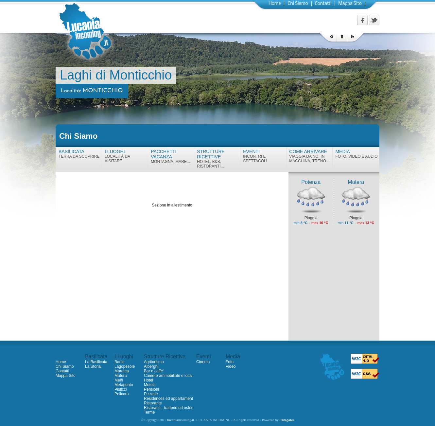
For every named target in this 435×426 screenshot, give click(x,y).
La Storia (93, 366)
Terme (149, 412)
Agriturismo (154, 362)
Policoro (121, 394)
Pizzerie (151, 394)
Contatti (323, 3)
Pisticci (120, 389)
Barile (119, 362)
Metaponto (123, 384)
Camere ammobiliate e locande (171, 375)
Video (230, 366)
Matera (120, 375)
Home (275, 3)
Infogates (287, 420)
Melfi (118, 380)
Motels (149, 384)
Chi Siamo (297, 3)
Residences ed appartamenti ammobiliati (179, 398)
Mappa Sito (350, 3)
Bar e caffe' (154, 371)
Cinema (203, 362)
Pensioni (151, 389)
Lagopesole (124, 366)
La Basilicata (96, 362)
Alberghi (151, 366)
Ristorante (153, 403)
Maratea (121, 371)
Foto (230, 362)
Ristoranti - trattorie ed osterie (170, 407)
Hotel (148, 380)
